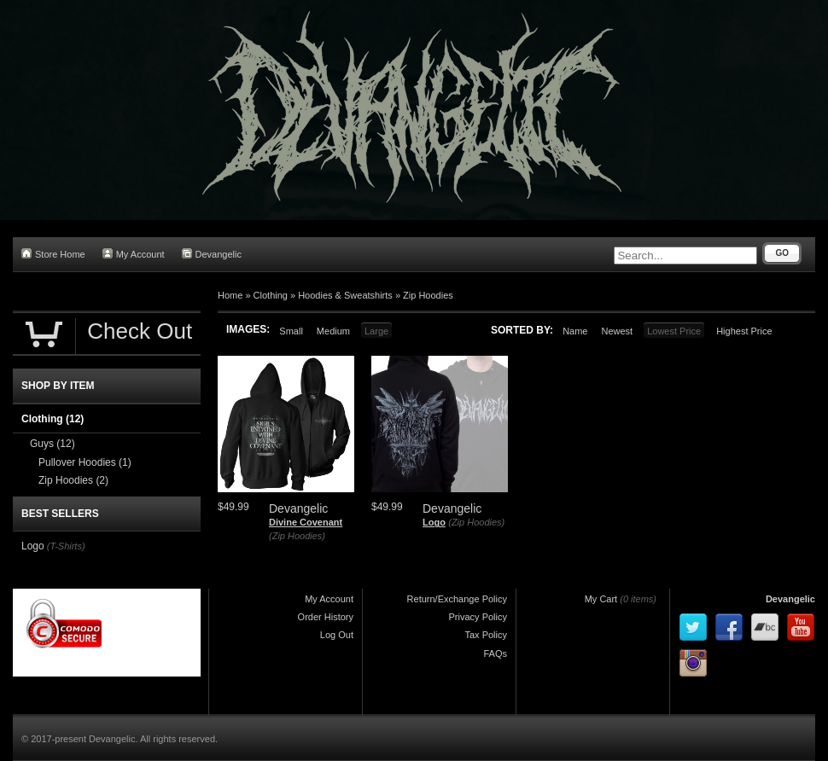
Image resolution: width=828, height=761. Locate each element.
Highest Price (744, 331)
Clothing (271, 295)
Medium (333, 331)
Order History (325, 617)
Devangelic (212, 253)
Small (291, 331)
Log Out (336, 635)
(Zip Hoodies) (297, 536)
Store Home (53, 253)
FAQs (495, 653)
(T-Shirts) (66, 546)
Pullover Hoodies (84, 462)
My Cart (601, 599)
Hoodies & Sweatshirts (345, 295)
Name (575, 331)
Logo (434, 522)
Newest (617, 331)
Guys (52, 444)
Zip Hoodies (428, 295)
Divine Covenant (305, 522)
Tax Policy (485, 635)
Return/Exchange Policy (457, 599)
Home (230, 295)
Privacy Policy (478, 617)
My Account (133, 253)
